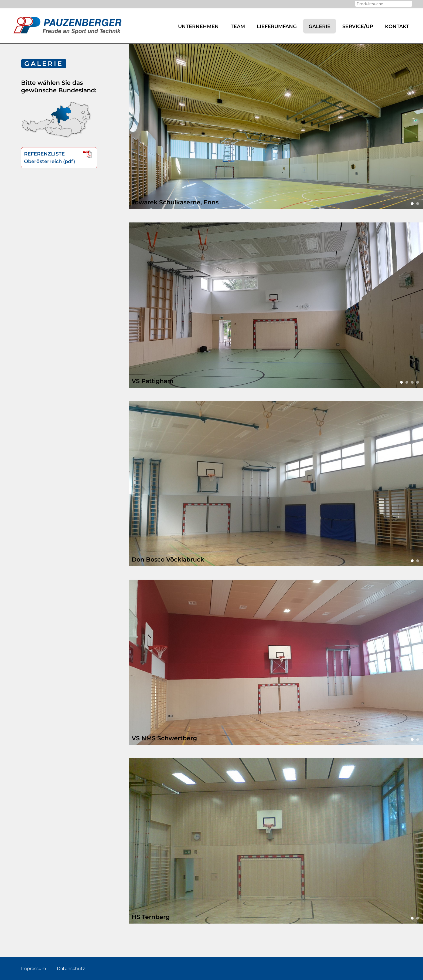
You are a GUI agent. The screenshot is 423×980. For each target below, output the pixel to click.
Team (238, 26)
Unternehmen (198, 26)
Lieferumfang (277, 26)
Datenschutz (71, 968)
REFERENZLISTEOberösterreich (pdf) (59, 157)
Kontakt (397, 26)
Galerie (319, 26)
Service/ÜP (357, 26)
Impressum (33, 968)
